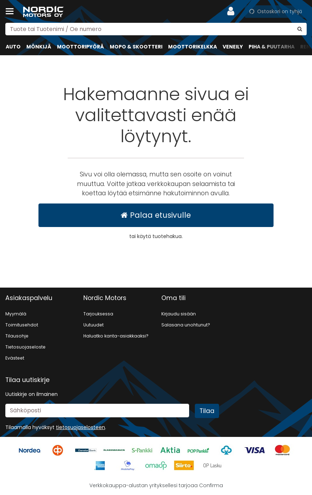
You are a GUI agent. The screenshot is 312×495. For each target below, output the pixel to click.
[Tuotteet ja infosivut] (11, 11)
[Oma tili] (233, 11)
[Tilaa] (207, 411)
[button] (80, 427)
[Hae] (300, 29)
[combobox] (156, 29)
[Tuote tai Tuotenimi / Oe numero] (156, 29)
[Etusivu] (44, 11)
